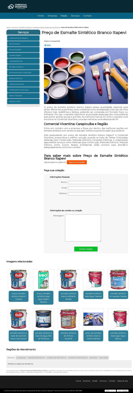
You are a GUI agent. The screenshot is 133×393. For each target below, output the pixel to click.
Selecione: (10, 358)
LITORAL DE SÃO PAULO (56, 358)
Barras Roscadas (15, 49)
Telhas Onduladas (15, 96)
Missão (64, 16)
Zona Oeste (103, 358)
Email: (81, 188)
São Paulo (93, 358)
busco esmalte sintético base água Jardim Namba (43, 297)
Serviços (75, 16)
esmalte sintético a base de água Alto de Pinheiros (43, 336)
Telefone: (80, 193)
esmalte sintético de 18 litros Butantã (68, 336)
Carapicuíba (21, 358)
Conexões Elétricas (16, 61)
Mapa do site (122, 381)
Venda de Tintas (15, 101)
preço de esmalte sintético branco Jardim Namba (93, 336)
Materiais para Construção (19, 90)
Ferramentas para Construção (20, 73)
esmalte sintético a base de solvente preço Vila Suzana (18, 336)
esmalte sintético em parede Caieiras (118, 294)
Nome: (81, 182)
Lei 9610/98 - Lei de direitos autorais (56, 372)
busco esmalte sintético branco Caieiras (18, 296)
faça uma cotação (77, 162)
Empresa (52, 16)
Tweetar (47, 45)
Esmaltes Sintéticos (16, 67)
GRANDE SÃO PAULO (36, 358)
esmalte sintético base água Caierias (93, 294)
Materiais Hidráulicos (17, 84)
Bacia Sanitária (15, 44)
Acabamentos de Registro (18, 38)
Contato (87, 16)
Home (41, 16)
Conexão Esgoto (15, 55)
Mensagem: (77, 228)
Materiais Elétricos (16, 78)
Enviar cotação (85, 249)
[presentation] (66, 203)
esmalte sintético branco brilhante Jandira (68, 296)
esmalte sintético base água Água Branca (118, 336)
